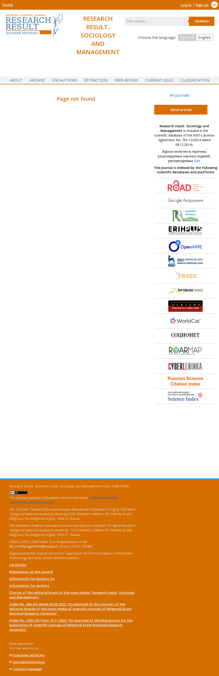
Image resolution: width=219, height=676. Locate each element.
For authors (64, 80)
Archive (37, 80)
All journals (179, 95)
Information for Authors (29, 585)
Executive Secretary (29, 655)
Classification (195, 80)
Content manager (27, 669)
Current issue (159, 80)
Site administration (29, 662)
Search (201, 21)
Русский (187, 37)
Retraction (96, 80)
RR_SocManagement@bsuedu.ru (33, 546)
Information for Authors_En (32, 578)
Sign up (202, 4)
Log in (186, 4)
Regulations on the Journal (31, 572)
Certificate (17, 565)
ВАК (197, 161)
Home (7, 4)
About (16, 80)
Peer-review (126, 80)
